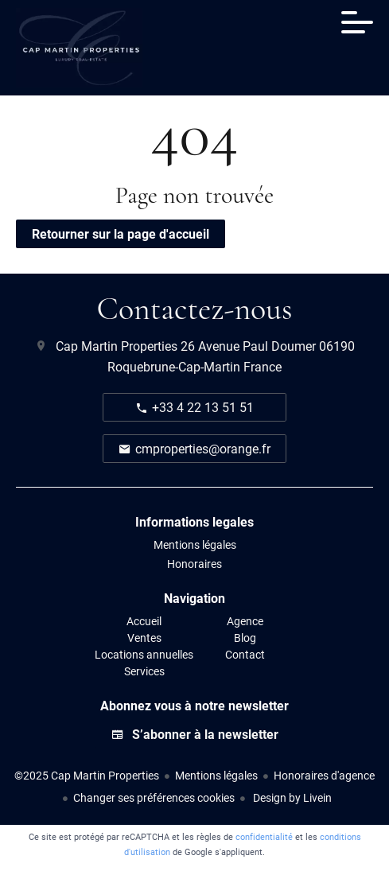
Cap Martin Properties (116, 345)
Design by (291, 797)
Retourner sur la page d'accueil (120, 233)
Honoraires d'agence (324, 775)
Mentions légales (216, 775)
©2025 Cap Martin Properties (86, 775)
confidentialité (264, 836)
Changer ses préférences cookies (154, 797)
